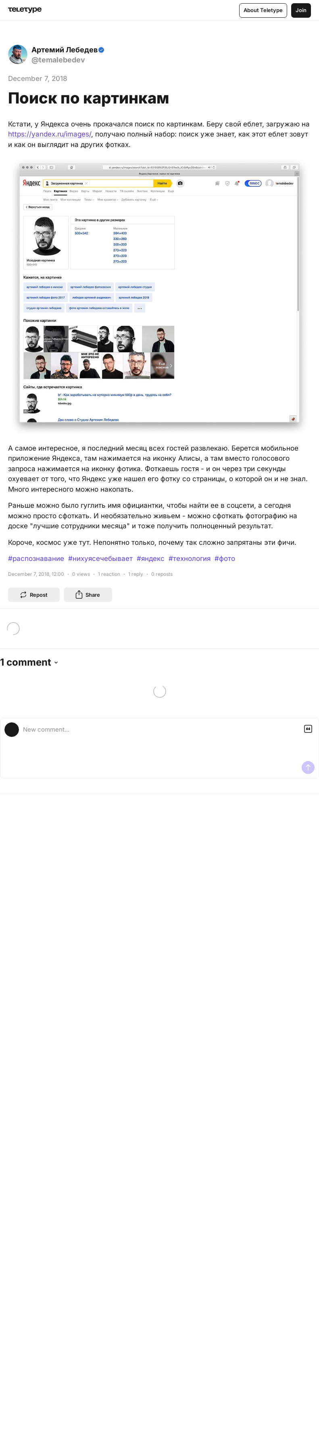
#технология (190, 558)
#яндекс (151, 558)
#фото (225, 558)
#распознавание (36, 558)
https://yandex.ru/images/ (49, 134)
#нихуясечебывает (100, 558)
